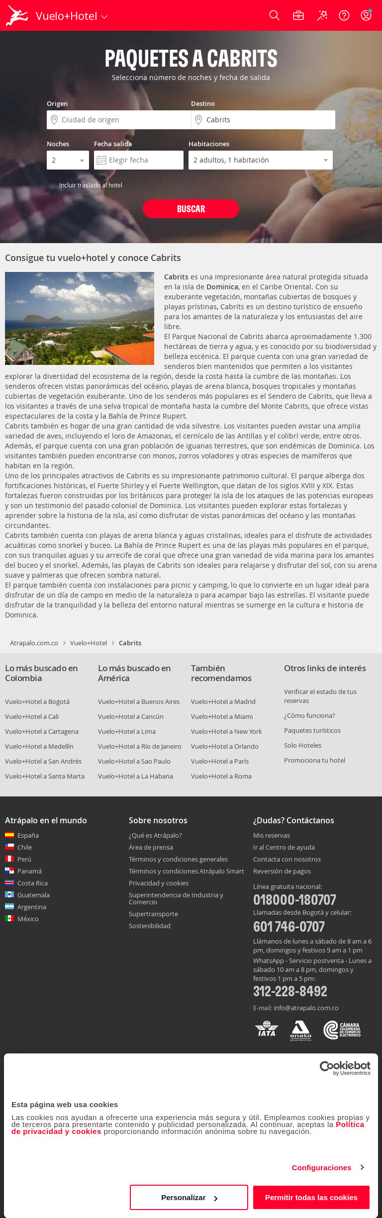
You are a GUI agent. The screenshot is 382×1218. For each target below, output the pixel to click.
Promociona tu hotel (314, 760)
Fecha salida (113, 143)
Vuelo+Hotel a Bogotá (37, 701)
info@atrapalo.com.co (306, 1007)
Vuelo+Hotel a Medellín (39, 746)
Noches (58, 143)
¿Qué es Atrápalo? (155, 835)
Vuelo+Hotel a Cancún (131, 716)
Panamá (29, 871)
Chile (24, 847)
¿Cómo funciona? (309, 715)
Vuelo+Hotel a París (220, 761)
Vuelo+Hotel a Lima (127, 731)
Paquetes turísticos (312, 730)
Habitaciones (209, 143)
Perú (24, 859)
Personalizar (189, 1197)
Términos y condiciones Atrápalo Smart (186, 871)
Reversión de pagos (282, 871)
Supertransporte (153, 913)
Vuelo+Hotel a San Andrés (43, 761)
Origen (57, 103)
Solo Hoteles (302, 745)
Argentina (31, 906)
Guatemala (33, 894)
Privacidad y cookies (159, 882)
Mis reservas (271, 836)
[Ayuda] (344, 15)
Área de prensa (151, 847)
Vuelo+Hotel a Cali (32, 716)
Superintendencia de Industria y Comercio (176, 898)
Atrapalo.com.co (34, 642)
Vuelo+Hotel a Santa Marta (45, 776)
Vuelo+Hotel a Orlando (225, 746)
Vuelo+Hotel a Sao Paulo (134, 761)
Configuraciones (322, 1167)
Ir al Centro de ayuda (284, 848)
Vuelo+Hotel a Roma (221, 776)
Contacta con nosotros (287, 860)
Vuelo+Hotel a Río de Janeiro (140, 746)
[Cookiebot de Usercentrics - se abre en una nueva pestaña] (327, 1068)
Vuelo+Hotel (88, 642)
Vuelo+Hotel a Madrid (223, 701)
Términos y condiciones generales (178, 859)
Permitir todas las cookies (311, 1197)
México (28, 918)
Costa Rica (32, 882)
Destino (203, 103)
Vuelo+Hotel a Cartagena (42, 731)
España (28, 835)
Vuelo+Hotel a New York (226, 731)
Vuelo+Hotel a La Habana (135, 776)
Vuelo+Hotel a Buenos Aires (139, 701)
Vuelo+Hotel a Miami (222, 716)
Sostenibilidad (150, 925)
